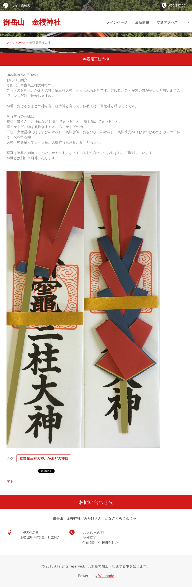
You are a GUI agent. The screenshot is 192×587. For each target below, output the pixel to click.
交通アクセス (167, 22)
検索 (5, 5)
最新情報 (142, 22)
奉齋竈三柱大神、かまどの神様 (44, 458)
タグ (10, 458)
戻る (10, 481)
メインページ (117, 22)
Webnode (106, 575)
